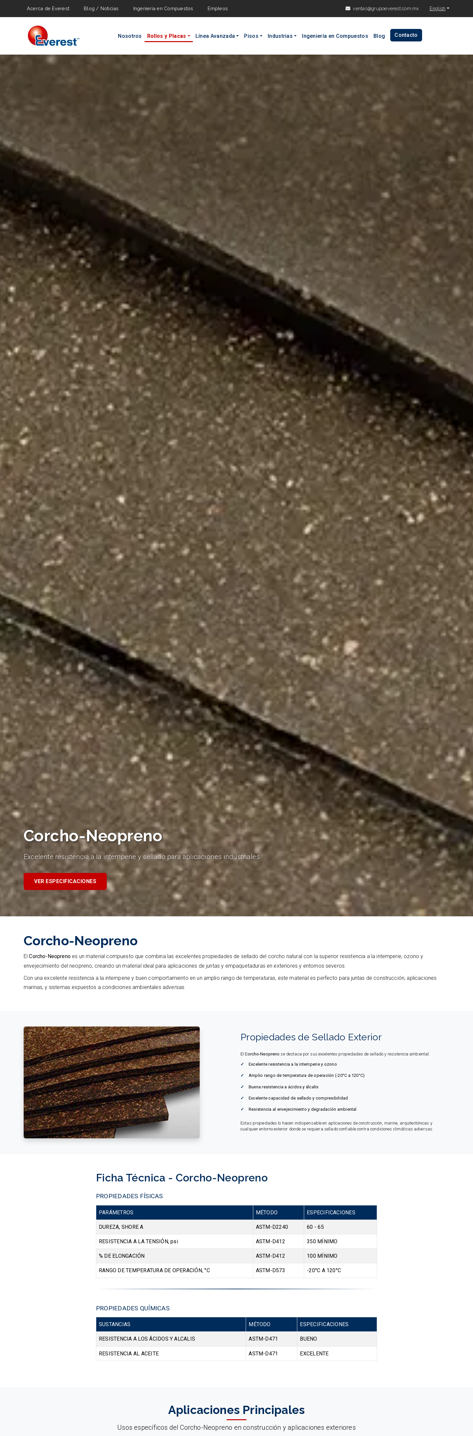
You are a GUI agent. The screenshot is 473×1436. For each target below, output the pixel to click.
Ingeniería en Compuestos (163, 8)
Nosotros (130, 36)
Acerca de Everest (48, 8)
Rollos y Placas (166, 36)
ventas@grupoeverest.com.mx (386, 8)
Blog (379, 36)
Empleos (218, 8)
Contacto (406, 35)
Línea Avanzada (215, 36)
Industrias (280, 36)
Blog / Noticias (101, 8)
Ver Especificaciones (65, 881)
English (438, 8)
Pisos (251, 36)
